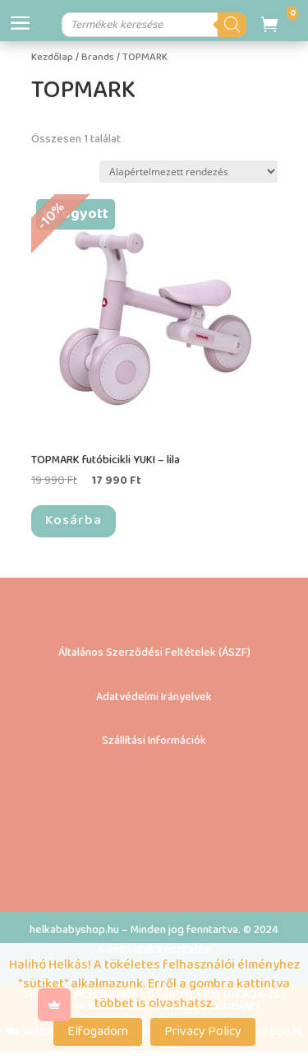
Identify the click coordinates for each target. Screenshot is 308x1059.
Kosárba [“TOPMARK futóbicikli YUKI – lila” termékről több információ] (73, 520)
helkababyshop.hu (74, 930)
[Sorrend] (188, 171)
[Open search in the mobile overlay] (156, 24)
